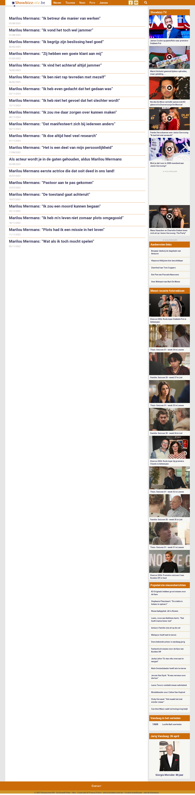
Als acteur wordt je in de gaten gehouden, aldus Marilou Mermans (66, 159)
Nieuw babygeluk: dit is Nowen (164, 611)
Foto (92, 2)
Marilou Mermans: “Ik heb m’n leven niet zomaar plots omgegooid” (66, 218)
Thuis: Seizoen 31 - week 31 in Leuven (167, 547)
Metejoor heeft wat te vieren (163, 635)
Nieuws (57, 2)
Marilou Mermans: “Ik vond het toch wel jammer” (51, 30)
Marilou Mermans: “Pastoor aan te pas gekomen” (52, 182)
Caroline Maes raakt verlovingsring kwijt (169, 709)
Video (82, 2)
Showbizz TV (158, 12)
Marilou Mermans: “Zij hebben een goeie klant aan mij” (56, 53)
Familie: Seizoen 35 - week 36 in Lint (166, 433)
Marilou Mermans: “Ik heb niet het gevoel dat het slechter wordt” (64, 100)
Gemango (154, 793)
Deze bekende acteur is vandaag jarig (168, 642)
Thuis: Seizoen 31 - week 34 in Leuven (167, 350)
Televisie (70, 2)
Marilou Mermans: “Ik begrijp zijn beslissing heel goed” (56, 42)
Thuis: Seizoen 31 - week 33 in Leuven (167, 405)
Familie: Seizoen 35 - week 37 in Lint (166, 377)
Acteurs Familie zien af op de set (165, 628)
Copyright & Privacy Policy (89, 793)
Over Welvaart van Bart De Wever (165, 282)
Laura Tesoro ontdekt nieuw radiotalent (169, 685)
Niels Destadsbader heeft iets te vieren (168, 668)
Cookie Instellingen (133, 793)
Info (74, 793)
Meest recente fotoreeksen (167, 290)
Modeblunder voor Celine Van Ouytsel (168, 692)
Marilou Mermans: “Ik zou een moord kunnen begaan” (55, 206)
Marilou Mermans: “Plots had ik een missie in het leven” (57, 229)
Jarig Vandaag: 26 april (164, 736)
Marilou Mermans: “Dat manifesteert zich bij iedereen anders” (62, 124)
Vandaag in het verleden (165, 718)
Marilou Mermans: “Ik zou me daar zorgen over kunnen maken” (63, 112)
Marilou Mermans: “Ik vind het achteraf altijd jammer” (55, 65)
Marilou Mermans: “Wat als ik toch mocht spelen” (51, 241)
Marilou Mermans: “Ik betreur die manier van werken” (55, 18)
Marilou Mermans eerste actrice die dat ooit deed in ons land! (62, 171)
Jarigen (103, 2)
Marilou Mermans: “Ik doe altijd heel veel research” (53, 136)
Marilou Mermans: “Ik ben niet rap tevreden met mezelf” (57, 77)
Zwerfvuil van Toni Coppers (163, 268)
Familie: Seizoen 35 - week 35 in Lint (166, 519)
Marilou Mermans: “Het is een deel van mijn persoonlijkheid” (61, 147)
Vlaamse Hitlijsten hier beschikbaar (167, 261)
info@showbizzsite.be (113, 793)
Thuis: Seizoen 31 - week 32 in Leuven (167, 492)
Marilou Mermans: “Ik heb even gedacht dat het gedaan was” (61, 89)
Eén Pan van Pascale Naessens (165, 275)
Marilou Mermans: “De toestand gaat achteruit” (50, 194)
